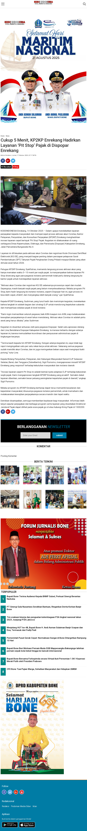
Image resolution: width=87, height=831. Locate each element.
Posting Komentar (9, 456)
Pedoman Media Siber (21, 806)
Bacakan (6, 167)
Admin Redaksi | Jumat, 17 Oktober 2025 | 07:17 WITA (18, 155)
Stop (15, 167)
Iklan (35, 806)
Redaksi (5, 806)
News (7, 136)
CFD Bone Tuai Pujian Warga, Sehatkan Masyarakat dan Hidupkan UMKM (42, 669)
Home (2, 136)
